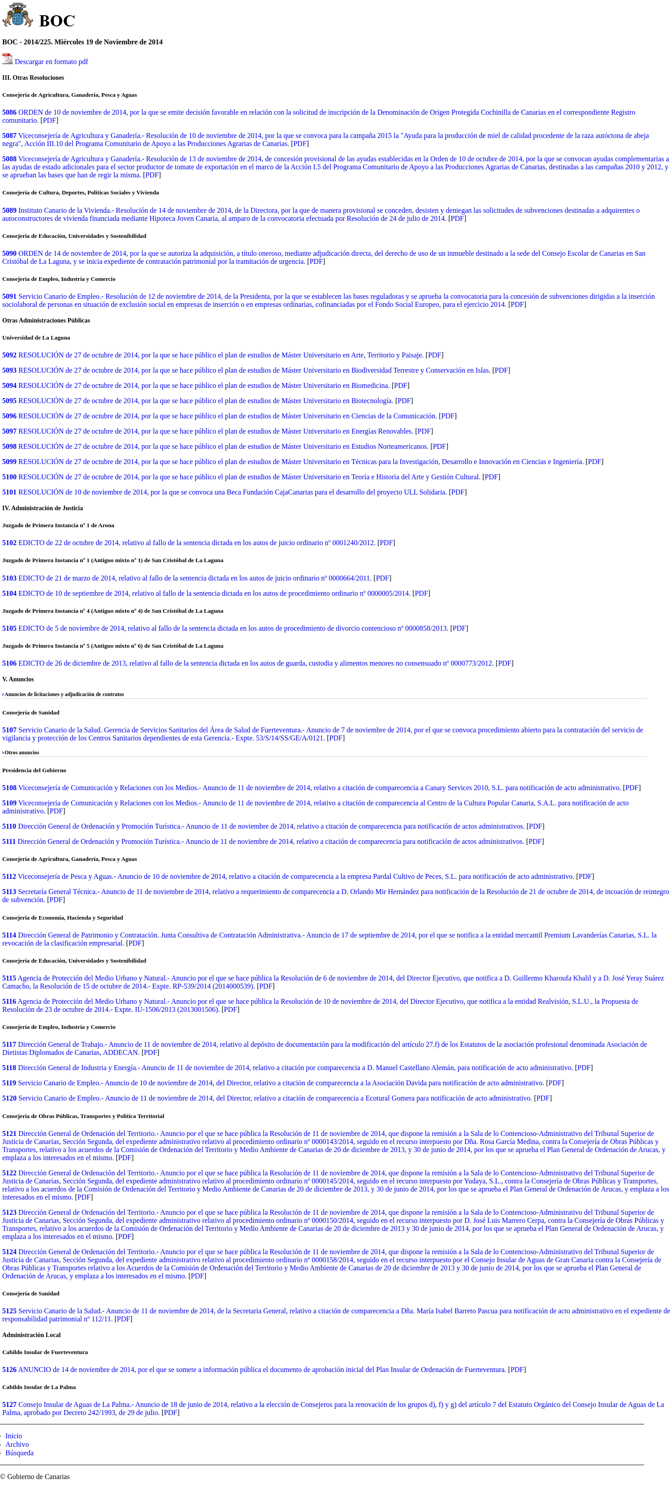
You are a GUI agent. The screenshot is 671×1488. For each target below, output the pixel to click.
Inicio (13, 1436)
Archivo (17, 1444)
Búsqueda (19, 1453)
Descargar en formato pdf (51, 61)
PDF (49, 120)
